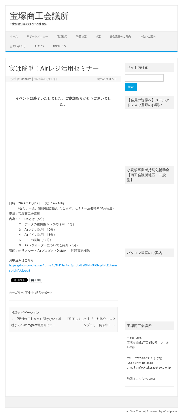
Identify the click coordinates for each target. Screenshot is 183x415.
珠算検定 (81, 36)
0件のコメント (107, 79)
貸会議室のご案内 (120, 36)
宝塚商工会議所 (39, 15)
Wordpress (170, 411)
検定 (98, 36)
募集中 (29, 292)
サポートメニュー (37, 36)
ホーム (14, 36)
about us (59, 46)
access (39, 46)
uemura (26, 79)
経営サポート (44, 292)
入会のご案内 (148, 36)
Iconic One (128, 411)
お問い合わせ (18, 46)
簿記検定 (62, 36)
